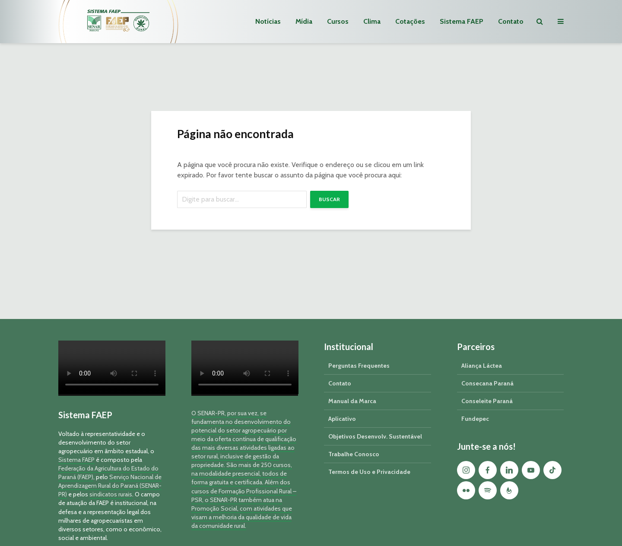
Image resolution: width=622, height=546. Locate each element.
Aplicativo (342, 419)
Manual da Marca (352, 401)
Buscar (329, 199)
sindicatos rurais (110, 494)
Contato (511, 21)
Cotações (410, 21)
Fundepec (475, 419)
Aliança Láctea (481, 365)
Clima (372, 21)
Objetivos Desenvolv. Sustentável (375, 436)
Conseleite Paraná (487, 401)
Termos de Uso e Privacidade (369, 472)
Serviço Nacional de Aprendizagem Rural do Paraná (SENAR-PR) (110, 485)
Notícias (268, 21)
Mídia (303, 21)
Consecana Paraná (487, 383)
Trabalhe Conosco (353, 454)
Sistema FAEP (461, 21)
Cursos (338, 21)
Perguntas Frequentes (359, 365)
